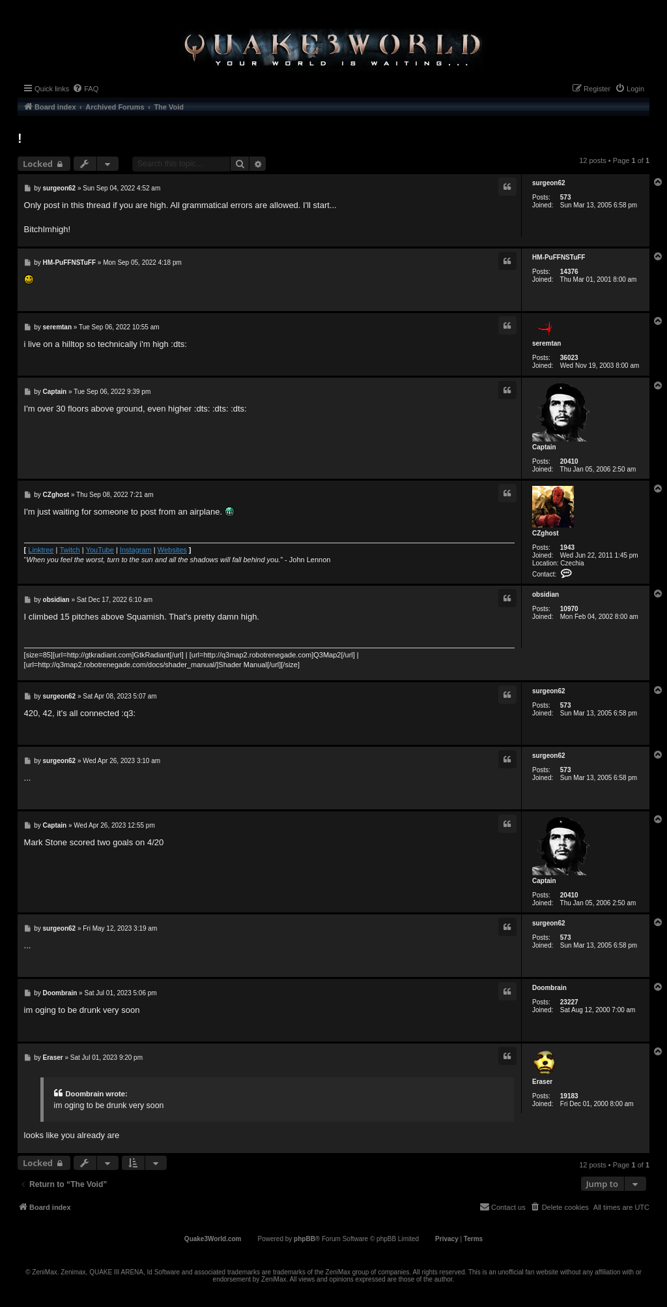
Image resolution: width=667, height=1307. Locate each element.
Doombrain (549, 987)
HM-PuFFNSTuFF (558, 257)
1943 (567, 547)
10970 (569, 608)
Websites (172, 550)
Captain (544, 447)
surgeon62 (548, 183)
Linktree (40, 550)
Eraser (542, 1081)
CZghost (545, 533)
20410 (569, 461)
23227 (569, 1002)
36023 (569, 357)
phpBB (304, 1238)
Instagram (136, 550)
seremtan (546, 343)
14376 (569, 271)
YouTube (100, 550)
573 (565, 197)
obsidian (545, 594)
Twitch (69, 550)
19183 (569, 1096)
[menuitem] (85, 89)
